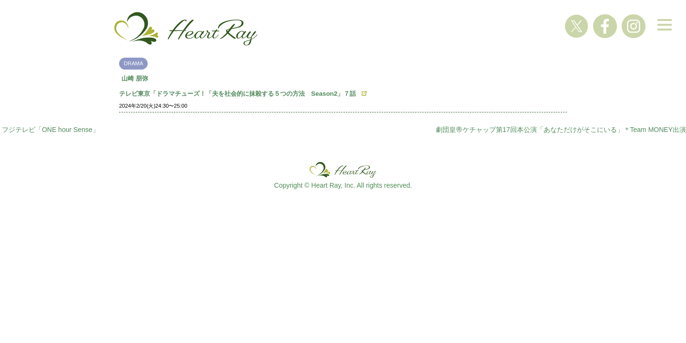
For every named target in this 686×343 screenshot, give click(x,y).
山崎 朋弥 (134, 78)
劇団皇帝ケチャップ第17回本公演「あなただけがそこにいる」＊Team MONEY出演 (561, 129)
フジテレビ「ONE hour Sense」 (50, 129)
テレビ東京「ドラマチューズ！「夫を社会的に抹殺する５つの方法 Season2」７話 (237, 93)
